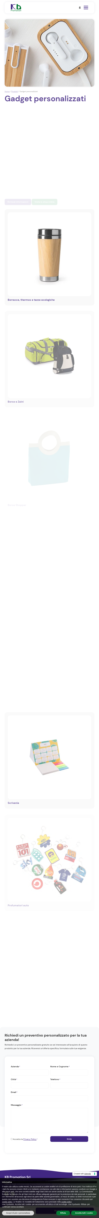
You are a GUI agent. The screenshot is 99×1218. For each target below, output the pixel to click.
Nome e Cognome (60, 1067)
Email (14, 1092)
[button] (80, 7)
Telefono (55, 1079)
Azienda (15, 1067)
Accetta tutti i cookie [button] (84, 1213)
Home (7, 91)
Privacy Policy (29, 1139)
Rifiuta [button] (63, 1213)
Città (14, 1079)
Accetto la (25, 1139)
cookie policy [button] (7, 1202)
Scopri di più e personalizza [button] (18, 1213)
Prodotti (14, 91)
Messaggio (17, 1105)
